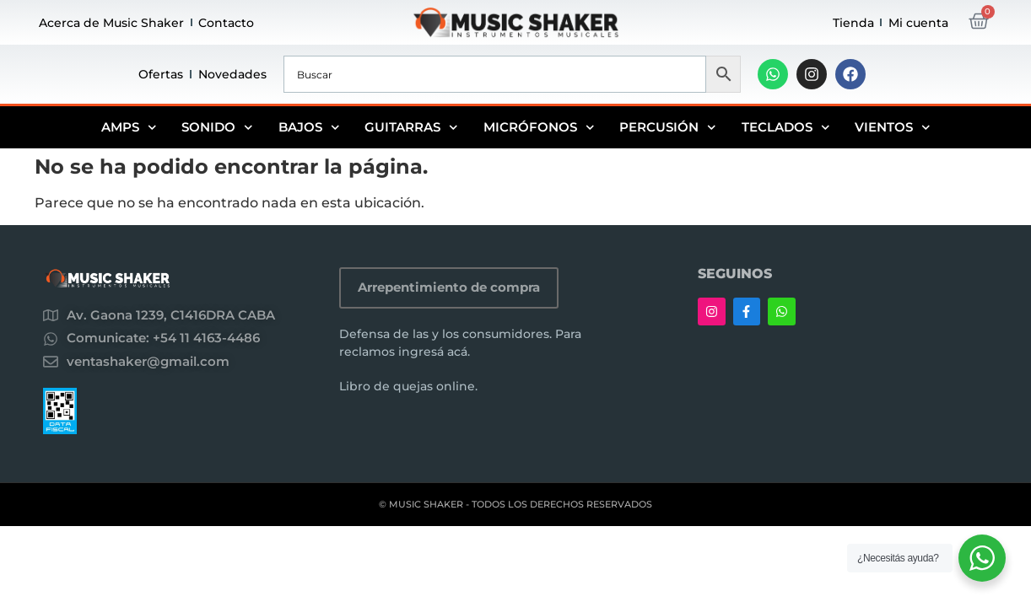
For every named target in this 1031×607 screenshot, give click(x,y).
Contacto (226, 22)
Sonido (217, 127)
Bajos (309, 127)
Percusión (667, 127)
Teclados (786, 127)
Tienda (853, 22)
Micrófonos (539, 127)
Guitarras (411, 127)
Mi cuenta (918, 22)
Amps (129, 127)
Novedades (232, 74)
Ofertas (160, 74)
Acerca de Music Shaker (111, 22)
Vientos (893, 127)
